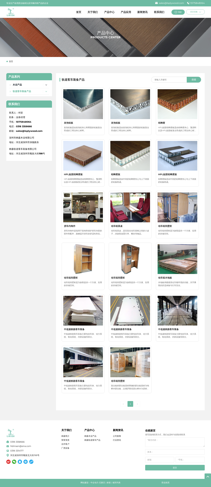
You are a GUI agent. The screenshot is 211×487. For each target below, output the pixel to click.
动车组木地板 (165, 277)
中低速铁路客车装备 (74, 329)
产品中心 (105, 32)
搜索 (194, 79)
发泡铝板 (68, 123)
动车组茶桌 (116, 226)
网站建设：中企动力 (90, 482)
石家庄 (102, 482)
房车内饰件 (69, 226)
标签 (109, 482)
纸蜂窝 (161, 123)
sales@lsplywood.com (169, 3)
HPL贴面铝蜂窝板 (167, 174)
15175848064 (197, 3)
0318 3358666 (24, 126)
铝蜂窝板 (115, 174)
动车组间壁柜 (165, 226)
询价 (180, 12)
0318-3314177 (17, 450)
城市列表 (116, 482)
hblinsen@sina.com (20, 446)
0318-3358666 (17, 441)
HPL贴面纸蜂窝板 (73, 174)
